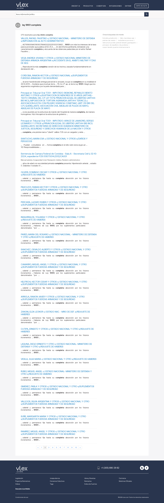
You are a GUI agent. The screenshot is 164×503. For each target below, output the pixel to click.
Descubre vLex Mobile (22, 489)
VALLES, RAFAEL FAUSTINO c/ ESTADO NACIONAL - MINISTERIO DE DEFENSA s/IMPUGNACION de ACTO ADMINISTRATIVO (58, 39)
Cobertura (101, 6)
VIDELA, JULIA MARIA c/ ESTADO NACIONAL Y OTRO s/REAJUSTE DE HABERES (58, 359)
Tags (51, 484)
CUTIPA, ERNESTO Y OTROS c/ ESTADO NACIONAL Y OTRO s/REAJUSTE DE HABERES (57, 330)
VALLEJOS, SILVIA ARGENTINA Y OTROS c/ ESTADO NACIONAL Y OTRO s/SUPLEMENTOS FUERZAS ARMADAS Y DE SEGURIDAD (55, 402)
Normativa (87, 481)
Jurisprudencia (55, 478)
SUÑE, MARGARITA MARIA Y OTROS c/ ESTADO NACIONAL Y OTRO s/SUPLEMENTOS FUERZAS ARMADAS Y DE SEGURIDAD (53, 417)
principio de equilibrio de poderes (115, 45)
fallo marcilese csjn (127, 38)
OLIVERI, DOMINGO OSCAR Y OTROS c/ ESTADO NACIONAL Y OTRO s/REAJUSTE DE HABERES (54, 173)
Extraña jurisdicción (110, 38)
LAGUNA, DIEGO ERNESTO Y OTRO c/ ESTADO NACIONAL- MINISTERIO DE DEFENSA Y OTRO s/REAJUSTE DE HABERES (56, 345)
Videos (17, 484)
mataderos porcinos (125, 40)
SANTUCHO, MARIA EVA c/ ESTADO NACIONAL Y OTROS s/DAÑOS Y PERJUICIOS (54, 140)
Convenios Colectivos (57, 481)
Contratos (122, 478)
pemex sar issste (109, 40)
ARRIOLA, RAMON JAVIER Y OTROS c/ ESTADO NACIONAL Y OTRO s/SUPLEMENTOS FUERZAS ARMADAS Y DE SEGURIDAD (53, 298)
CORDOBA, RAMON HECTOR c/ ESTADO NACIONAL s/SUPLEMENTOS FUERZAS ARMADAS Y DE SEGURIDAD (54, 76)
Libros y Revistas (89, 478)
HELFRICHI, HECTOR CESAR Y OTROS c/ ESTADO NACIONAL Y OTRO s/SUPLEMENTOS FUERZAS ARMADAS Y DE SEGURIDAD (54, 283)
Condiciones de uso (21, 497)
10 (76, 447)
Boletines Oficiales (125, 481)
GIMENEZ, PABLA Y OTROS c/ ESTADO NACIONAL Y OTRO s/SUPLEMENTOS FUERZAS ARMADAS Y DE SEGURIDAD (57, 387)
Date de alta (141, 6)
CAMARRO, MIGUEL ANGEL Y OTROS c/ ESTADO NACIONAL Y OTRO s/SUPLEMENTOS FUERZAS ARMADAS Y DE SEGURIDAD (54, 265)
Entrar (128, 6)
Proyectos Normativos (22, 481)
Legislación (19, 478)
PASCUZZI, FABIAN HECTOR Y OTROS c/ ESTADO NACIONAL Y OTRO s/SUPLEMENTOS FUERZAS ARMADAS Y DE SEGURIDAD (54, 188)
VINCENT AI (75, 6)
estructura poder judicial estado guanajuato (119, 43)
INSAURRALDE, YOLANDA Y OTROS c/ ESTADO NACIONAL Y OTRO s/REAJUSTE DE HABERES (53, 218)
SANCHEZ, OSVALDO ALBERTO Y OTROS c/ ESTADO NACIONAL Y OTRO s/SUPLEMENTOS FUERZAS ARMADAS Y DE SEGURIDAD (56, 250)
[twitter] (142, 468)
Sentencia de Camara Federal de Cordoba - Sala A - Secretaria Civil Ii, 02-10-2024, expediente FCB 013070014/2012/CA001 (59, 155)
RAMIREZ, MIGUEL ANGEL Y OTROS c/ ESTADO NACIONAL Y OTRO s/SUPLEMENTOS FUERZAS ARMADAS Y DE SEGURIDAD (53, 432)
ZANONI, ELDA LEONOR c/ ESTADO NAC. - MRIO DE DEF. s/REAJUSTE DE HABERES (55, 313)
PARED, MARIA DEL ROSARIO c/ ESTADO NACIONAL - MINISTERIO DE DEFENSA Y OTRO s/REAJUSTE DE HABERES (59, 235)
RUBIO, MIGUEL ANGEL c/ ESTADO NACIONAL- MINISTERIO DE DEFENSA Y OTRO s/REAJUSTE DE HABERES (56, 372)
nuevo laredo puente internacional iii (116, 47)
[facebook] (147, 468)
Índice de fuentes (90, 484)
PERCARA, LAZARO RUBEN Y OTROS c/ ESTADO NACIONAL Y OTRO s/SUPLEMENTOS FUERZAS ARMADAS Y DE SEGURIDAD (53, 203)
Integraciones (115, 6)
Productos (88, 6)
